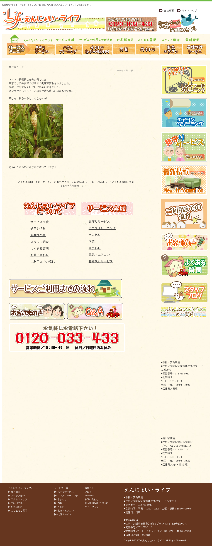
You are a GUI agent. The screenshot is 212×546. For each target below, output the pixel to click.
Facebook (89, 495)
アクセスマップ (19, 499)
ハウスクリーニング (102, 228)
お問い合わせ (39, 255)
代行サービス (64, 514)
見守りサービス (99, 221)
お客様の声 (38, 235)
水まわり (95, 235)
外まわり (95, 248)
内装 (92, 241)
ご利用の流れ (18, 503)
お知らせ (89, 488)
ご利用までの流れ (42, 261)
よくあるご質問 (19, 510)
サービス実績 (39, 222)
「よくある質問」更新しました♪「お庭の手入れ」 (43, 182)
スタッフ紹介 (39, 242)
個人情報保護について (96, 503)
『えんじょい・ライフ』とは (23, 488)
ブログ (88, 491)
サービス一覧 (61, 488)
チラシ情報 (38, 228)
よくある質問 (39, 248)
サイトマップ (189, 10)
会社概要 (169, 10)
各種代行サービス (101, 261)
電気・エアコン (99, 254)
